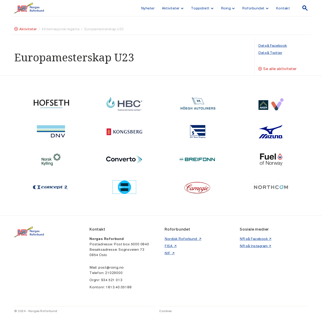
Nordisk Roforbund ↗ (183, 239)
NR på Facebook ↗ (255, 239)
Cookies (165, 311)
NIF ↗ (170, 253)
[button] (172, 8)
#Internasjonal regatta (60, 29)
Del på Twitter (270, 53)
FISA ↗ (171, 246)
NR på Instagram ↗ (255, 246)
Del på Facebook (272, 45)
